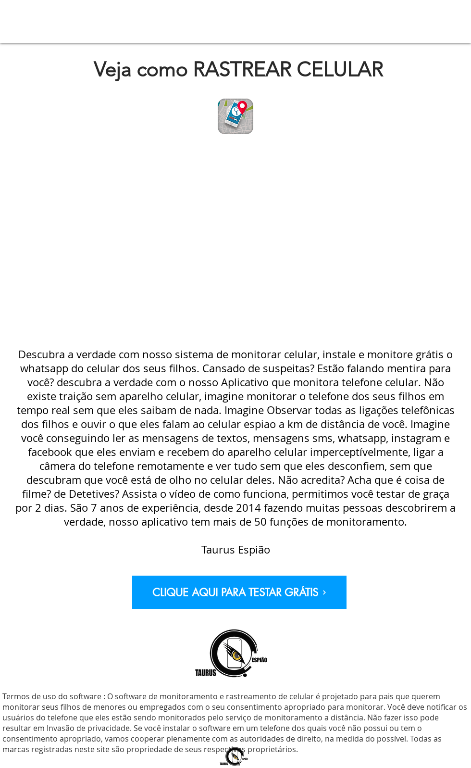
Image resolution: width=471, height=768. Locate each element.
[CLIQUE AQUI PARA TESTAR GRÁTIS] (239, 592)
